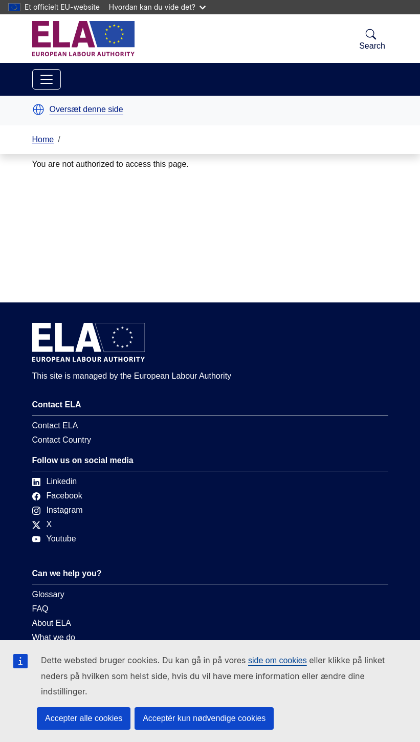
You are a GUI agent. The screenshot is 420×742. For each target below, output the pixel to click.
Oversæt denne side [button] (86, 109)
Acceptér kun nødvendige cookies (204, 718)
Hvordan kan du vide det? (157, 7)
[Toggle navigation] (46, 79)
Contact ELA (55, 425)
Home (43, 139)
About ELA (52, 623)
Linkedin (54, 481)
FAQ (40, 608)
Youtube (54, 538)
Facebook (57, 495)
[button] (38, 109)
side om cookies (277, 660)
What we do (53, 637)
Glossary (48, 594)
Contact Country (62, 439)
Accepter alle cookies (83, 718)
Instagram (57, 510)
